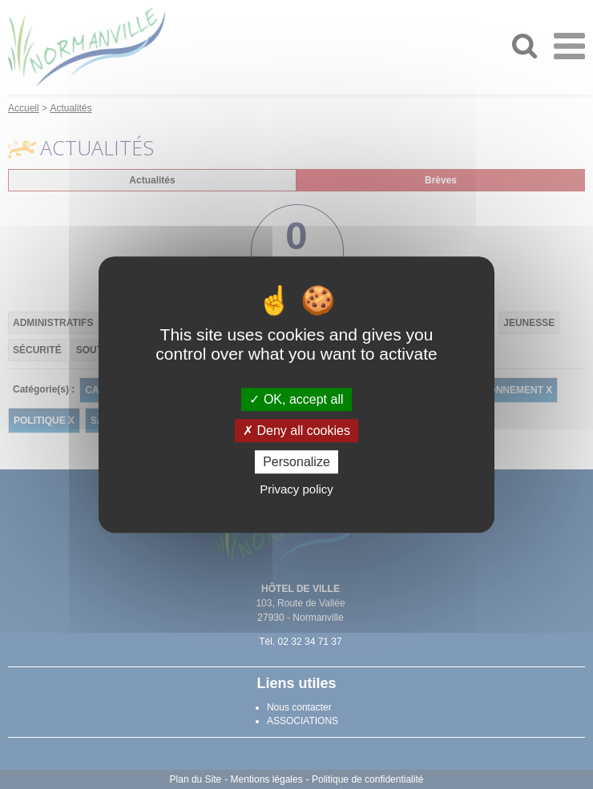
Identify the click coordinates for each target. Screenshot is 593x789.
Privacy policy (296, 489)
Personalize (296, 462)
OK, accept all (296, 399)
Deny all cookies (296, 430)
